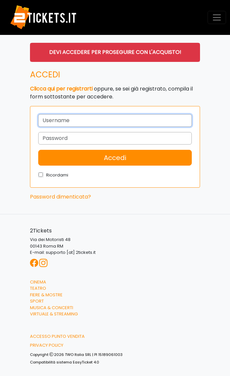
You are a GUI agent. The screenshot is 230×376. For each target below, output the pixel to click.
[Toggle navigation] (217, 17)
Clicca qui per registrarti (61, 89)
